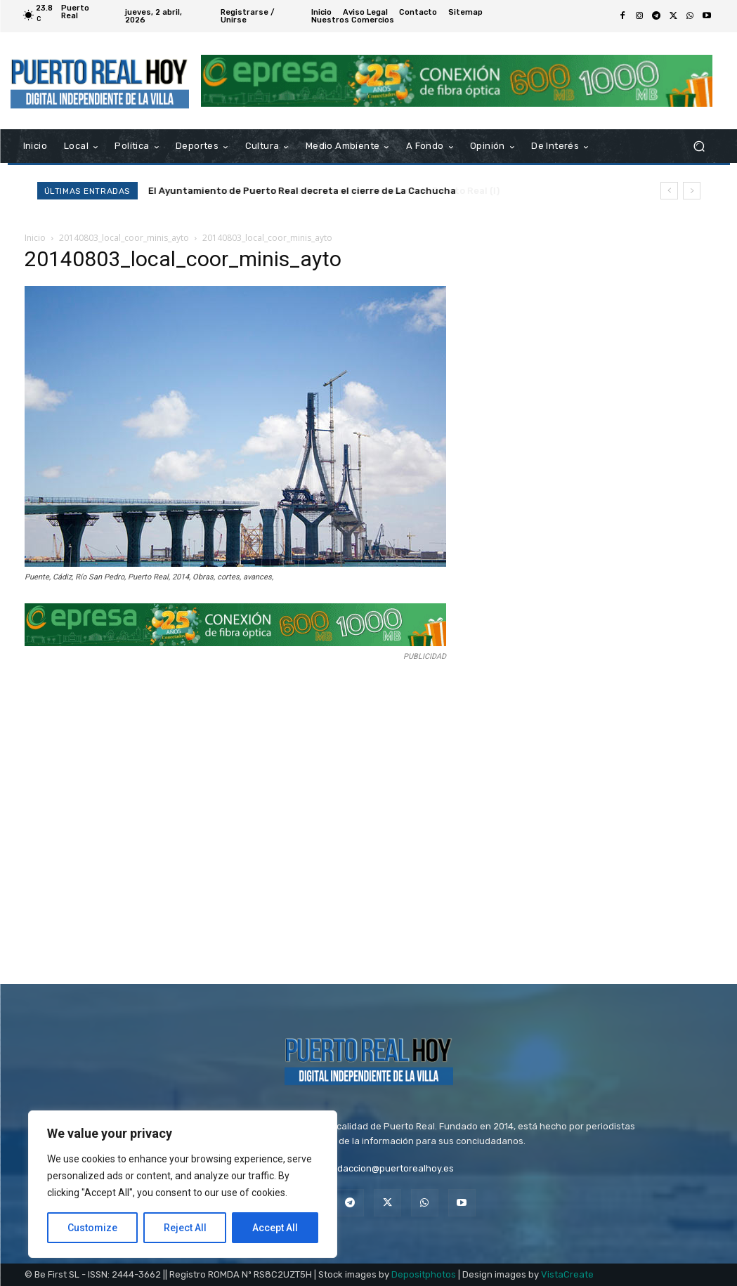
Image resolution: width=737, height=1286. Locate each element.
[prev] (669, 190)
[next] (691, 190)
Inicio (35, 238)
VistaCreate (567, 1274)
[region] (182, 1184)
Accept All (275, 1227)
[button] (699, 146)
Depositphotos (423, 1274)
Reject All (185, 1227)
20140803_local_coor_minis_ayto (124, 238)
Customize (92, 1227)
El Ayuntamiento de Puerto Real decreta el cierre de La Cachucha (302, 190)
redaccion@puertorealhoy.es (391, 1168)
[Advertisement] (249, 817)
